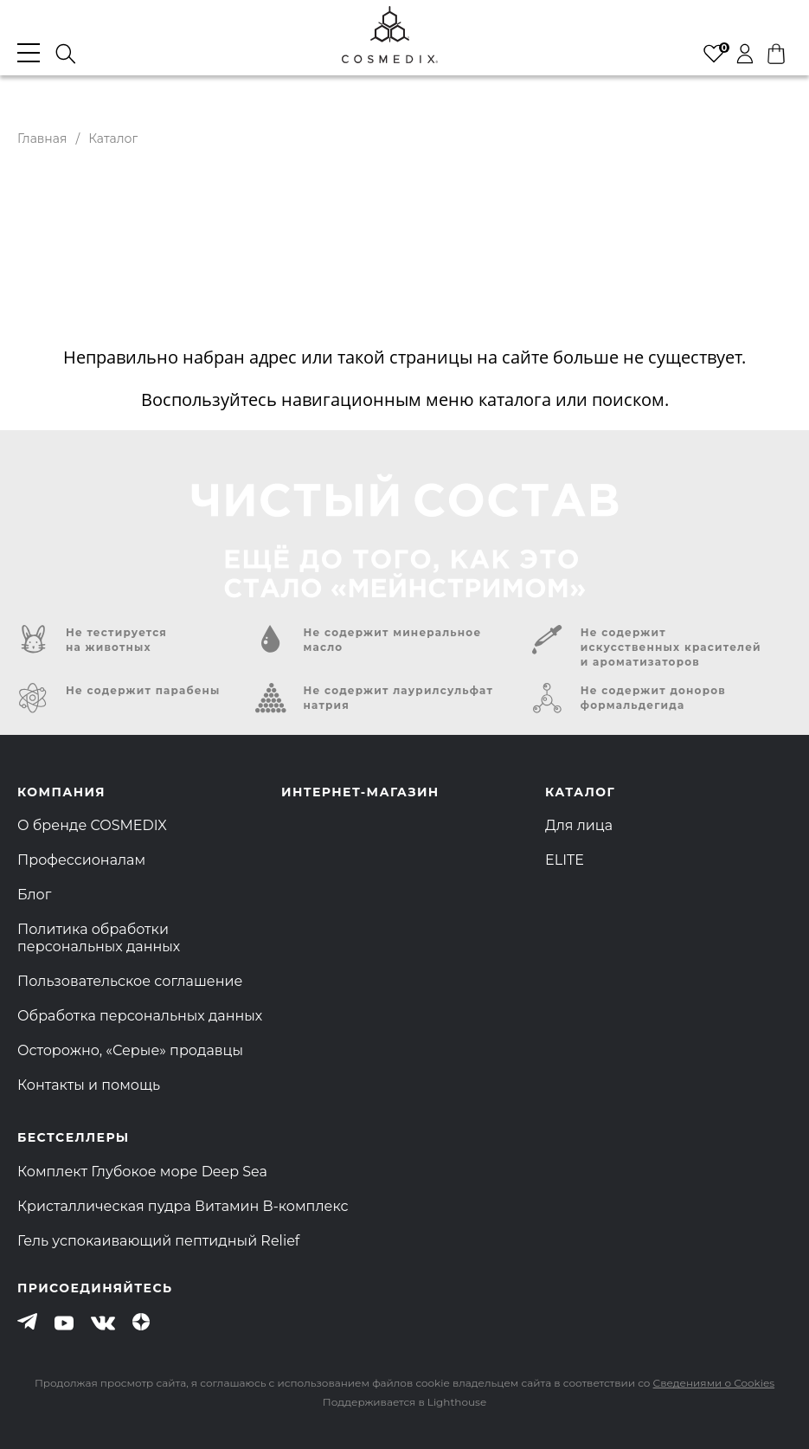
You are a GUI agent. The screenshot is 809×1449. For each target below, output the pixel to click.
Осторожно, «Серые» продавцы (130, 1050)
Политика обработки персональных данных (98, 938)
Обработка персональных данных (139, 1016)
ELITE (564, 860)
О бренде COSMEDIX (92, 825)
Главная (42, 138)
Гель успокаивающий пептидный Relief (158, 1241)
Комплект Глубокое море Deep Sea (142, 1171)
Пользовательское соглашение (129, 981)
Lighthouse (456, 1401)
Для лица (579, 825)
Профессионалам (81, 860)
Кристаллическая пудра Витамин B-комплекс (182, 1206)
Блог (34, 894)
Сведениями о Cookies (713, 1382)
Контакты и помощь (88, 1085)
